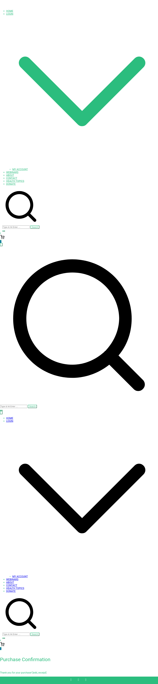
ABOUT (10, 175)
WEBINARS (12, 172)
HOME (9, 11)
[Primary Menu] (1, 244)
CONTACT (11, 178)
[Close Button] (1, 412)
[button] (82, 166)
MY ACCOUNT (20, 169)
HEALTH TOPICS (15, 181)
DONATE (11, 184)
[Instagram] (86, 680)
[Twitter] (78, 680)
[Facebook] (71, 680)
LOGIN (9, 421)
